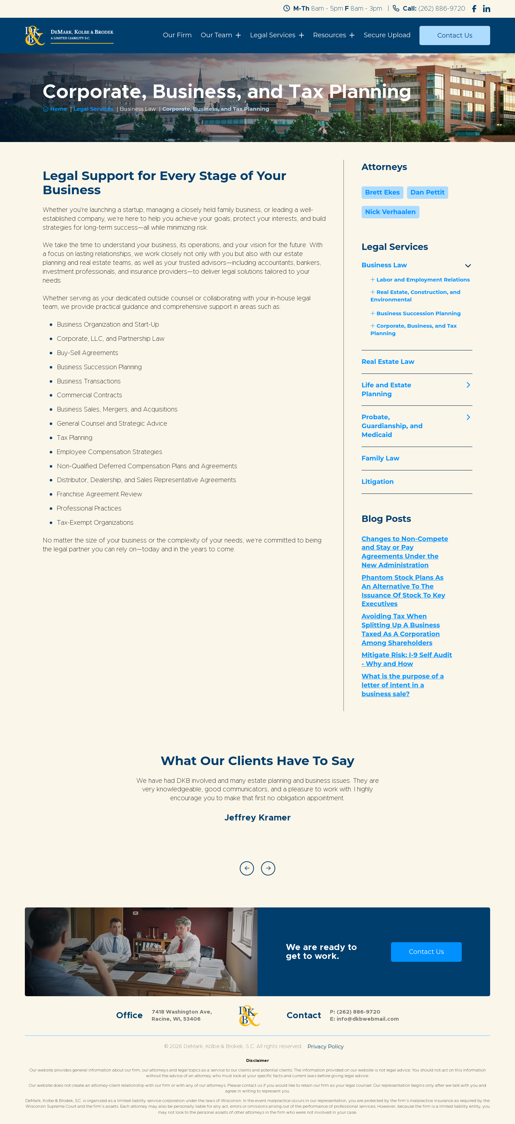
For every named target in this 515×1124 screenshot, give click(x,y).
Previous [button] (247, 868)
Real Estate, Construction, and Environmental (415, 296)
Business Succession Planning (415, 313)
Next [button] (268, 868)
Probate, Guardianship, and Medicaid (392, 426)
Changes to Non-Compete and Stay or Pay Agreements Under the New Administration (405, 552)
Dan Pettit (428, 192)
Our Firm (177, 35)
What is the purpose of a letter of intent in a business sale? (403, 685)
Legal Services (273, 35)
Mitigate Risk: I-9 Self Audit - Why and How (407, 659)
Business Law (384, 265)
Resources (329, 35)
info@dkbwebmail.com (368, 1019)
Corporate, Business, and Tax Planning (413, 329)
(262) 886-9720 (441, 9)
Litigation (378, 482)
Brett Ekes (382, 192)
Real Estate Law (388, 362)
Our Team (216, 35)
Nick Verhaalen (390, 212)
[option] (257, 793)
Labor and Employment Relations (420, 279)
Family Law (381, 458)
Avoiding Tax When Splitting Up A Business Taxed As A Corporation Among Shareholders (401, 629)
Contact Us (454, 35)
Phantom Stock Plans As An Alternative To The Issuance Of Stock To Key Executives (403, 591)
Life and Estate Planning (386, 389)
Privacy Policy (326, 1046)
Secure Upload (387, 35)
